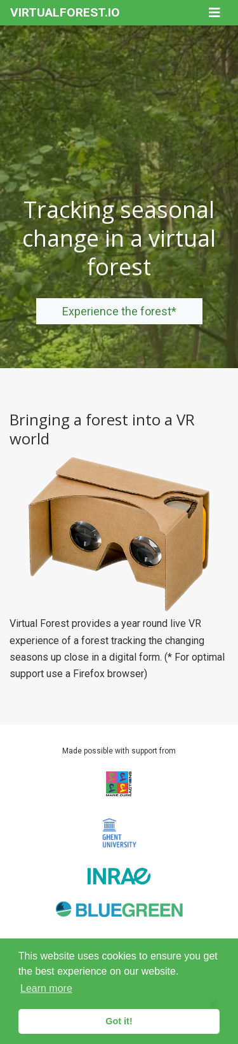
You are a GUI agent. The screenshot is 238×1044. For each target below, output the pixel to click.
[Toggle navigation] (214, 13)
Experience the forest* (119, 311)
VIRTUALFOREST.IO (65, 12)
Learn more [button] (46, 988)
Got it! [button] (118, 1021)
